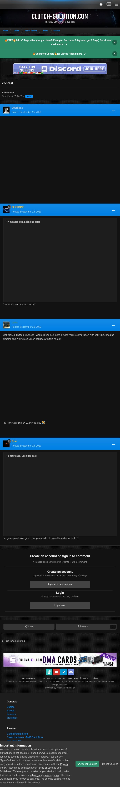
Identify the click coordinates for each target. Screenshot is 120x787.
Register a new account (60, 584)
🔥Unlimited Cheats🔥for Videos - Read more (57, 53)
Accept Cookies (87, 764)
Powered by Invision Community (60, 688)
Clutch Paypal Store (17, 733)
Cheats (10, 707)
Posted (26, 112)
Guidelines (5, 771)
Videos (10, 710)
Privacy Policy (28, 678)
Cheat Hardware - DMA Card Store (25, 737)
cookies (34, 771)
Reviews (11, 714)
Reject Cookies (110, 764)
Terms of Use (44, 767)
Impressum (47, 678)
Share (29, 626)
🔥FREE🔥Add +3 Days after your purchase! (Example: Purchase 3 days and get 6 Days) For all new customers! (58, 42)
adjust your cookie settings (44, 775)
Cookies (94, 678)
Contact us (61, 678)
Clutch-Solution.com (27, 681)
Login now (60, 605)
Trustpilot (12, 717)
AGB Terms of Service (78, 678)
